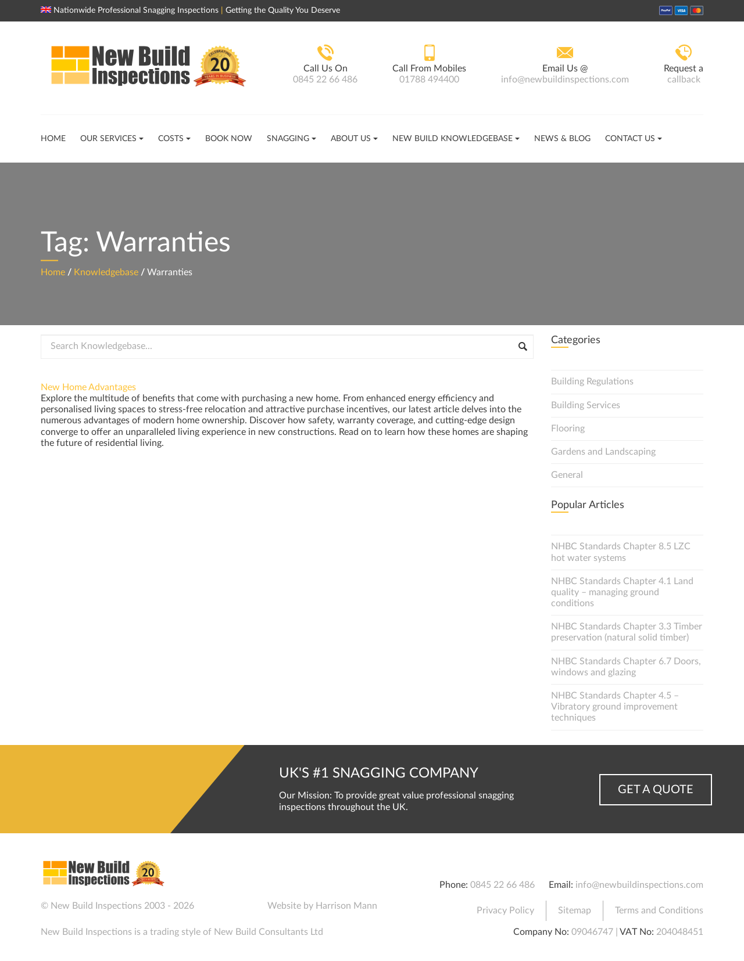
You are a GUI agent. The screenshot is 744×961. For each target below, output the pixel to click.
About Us (351, 139)
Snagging (288, 139)
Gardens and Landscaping (603, 451)
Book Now (228, 139)
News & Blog (562, 139)
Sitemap (574, 910)
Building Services (585, 405)
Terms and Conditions (659, 910)
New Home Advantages (88, 387)
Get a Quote (655, 790)
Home (53, 139)
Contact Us (630, 139)
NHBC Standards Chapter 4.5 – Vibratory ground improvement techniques (615, 706)
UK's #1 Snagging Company (378, 773)
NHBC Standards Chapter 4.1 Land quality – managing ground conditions (622, 592)
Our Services (108, 139)
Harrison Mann (346, 905)
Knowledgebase (106, 271)
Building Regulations (592, 381)
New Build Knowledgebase (452, 139)
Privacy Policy (505, 910)
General (567, 475)
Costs (171, 139)
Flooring (568, 428)
